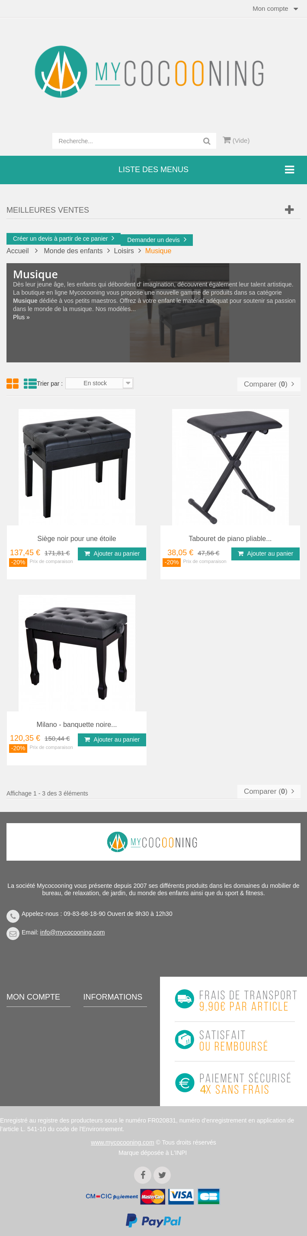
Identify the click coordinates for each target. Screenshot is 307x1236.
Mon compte (33, 997)
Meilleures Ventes (47, 210)
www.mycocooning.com (122, 1142)
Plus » (21, 317)
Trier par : (50, 383)
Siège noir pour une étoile (76, 538)
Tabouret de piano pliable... (230, 538)
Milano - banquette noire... (77, 724)
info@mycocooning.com (72, 932)
